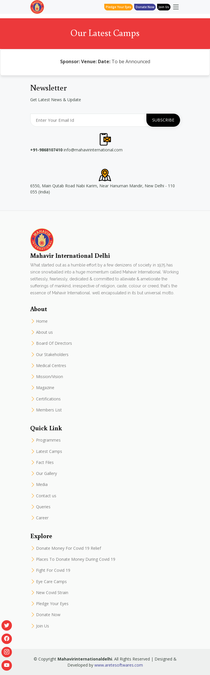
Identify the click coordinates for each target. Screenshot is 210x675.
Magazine (45, 388)
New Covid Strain (52, 593)
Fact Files (45, 462)
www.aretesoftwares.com (118, 665)
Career (42, 518)
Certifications (48, 399)
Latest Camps (49, 451)
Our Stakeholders (52, 355)
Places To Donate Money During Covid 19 (75, 559)
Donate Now (48, 615)
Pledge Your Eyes (118, 7)
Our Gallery (46, 473)
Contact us (46, 496)
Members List (49, 410)
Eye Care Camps (51, 582)
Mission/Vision (49, 377)
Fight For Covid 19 (53, 570)
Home (42, 321)
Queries (43, 507)
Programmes (48, 440)
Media (42, 484)
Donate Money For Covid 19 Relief (68, 548)
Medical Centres (51, 366)
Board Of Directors (54, 343)
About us (44, 332)
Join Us (164, 7)
